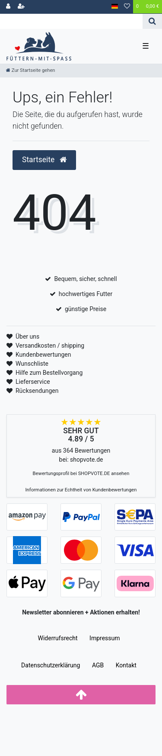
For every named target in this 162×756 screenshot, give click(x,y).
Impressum (104, 638)
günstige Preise (85, 308)
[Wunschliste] (127, 7)
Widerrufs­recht (57, 638)
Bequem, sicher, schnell (85, 278)
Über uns (27, 336)
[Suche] (152, 21)
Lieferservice (33, 381)
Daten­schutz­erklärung (50, 665)
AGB (98, 665)
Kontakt (126, 665)
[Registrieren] (21, 7)
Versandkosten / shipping (50, 345)
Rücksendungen (37, 390)
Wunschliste (32, 363)
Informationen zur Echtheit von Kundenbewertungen (81, 490)
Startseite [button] (44, 159)
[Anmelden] (8, 7)
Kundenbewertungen (43, 354)
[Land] (114, 6)
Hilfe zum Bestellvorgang (49, 372)
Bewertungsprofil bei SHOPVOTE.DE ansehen (81, 473)
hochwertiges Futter (85, 293)
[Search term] (71, 21)
